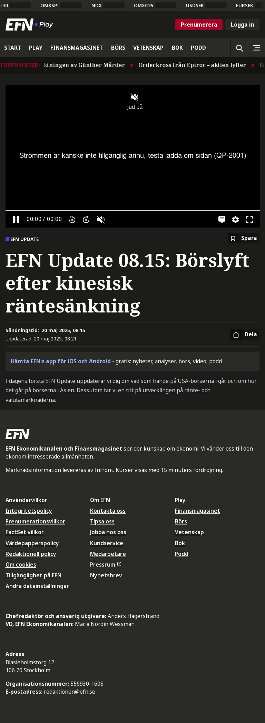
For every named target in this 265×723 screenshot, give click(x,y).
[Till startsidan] (31, 24)
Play (180, 500)
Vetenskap (189, 532)
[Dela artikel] (244, 334)
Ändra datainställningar (37, 586)
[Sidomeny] (256, 47)
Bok (180, 543)
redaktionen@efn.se (69, 691)
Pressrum (105, 564)
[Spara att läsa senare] (243, 238)
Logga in (242, 24)
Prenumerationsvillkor (35, 521)
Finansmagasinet (197, 510)
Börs (181, 521)
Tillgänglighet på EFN (33, 575)
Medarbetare (108, 554)
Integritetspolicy (29, 510)
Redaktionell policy (31, 554)
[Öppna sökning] (239, 47)
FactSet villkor (25, 532)
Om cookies (21, 564)
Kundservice (106, 543)
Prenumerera (199, 24)
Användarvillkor (26, 500)
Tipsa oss (102, 521)
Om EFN (100, 500)
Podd (181, 554)
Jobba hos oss (108, 532)
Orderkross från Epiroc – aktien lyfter (195, 65)
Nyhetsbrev (106, 575)
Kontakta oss (108, 510)
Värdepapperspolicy (32, 543)
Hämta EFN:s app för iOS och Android (61, 361)
